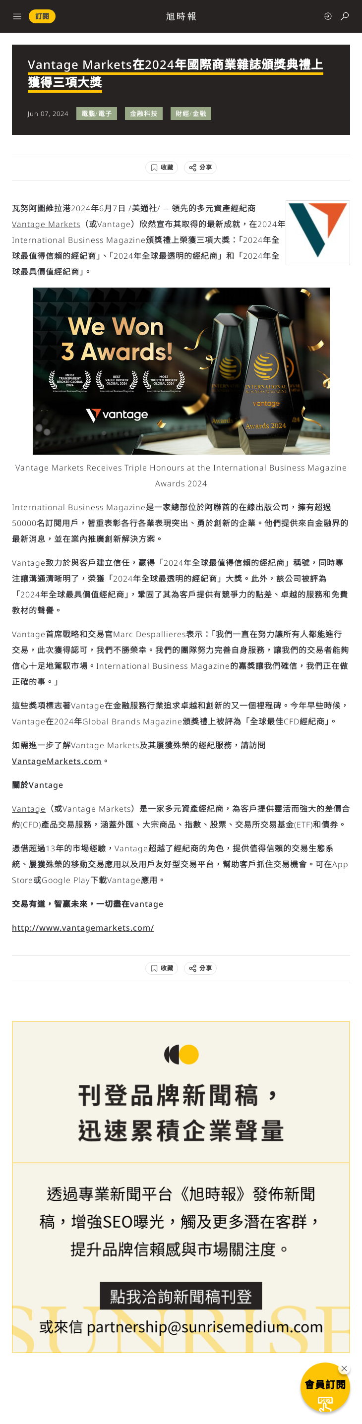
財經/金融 (191, 113)
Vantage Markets (46, 224)
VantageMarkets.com (57, 761)
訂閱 (42, 16)
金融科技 (144, 113)
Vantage (29, 808)
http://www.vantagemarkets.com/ (83, 927)
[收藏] (161, 167)
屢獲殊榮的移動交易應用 (75, 864)
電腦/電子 (96, 113)
